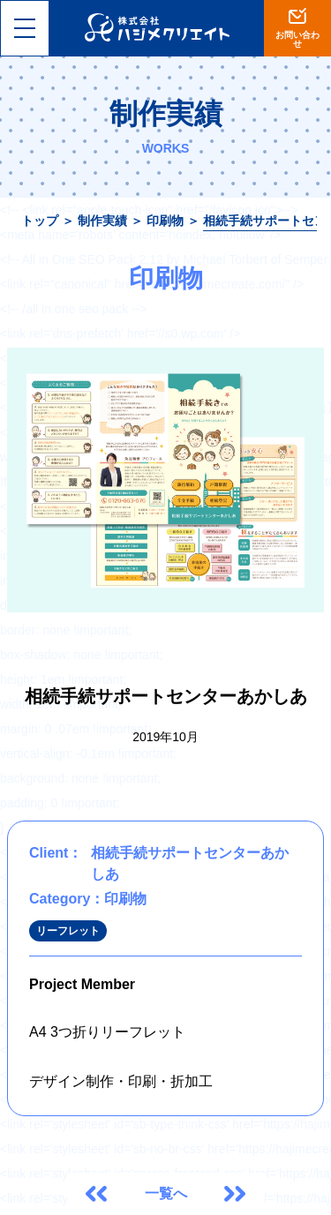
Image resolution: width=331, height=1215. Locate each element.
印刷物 (165, 221)
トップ (39, 221)
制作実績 (102, 221)
